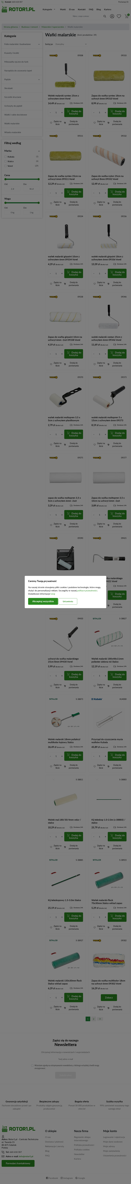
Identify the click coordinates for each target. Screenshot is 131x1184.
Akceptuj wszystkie (43, 601)
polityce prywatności (87, 590)
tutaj (53, 593)
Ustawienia (68, 601)
